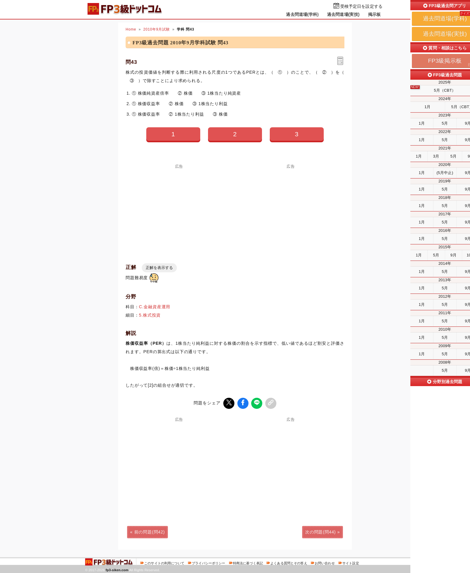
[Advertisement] (179, 210)
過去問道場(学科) (302, 14)
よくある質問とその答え (288, 562)
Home (131, 29)
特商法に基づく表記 (248, 562)
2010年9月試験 (156, 29)
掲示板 (374, 14)
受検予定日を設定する (361, 6)
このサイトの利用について (164, 562)
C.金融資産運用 (155, 306)
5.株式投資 (150, 315)
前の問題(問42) (149, 531)
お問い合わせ (325, 562)
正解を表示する (159, 267)
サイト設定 (350, 562)
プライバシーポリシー (208, 562)
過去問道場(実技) (343, 14)
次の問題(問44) (320, 531)
